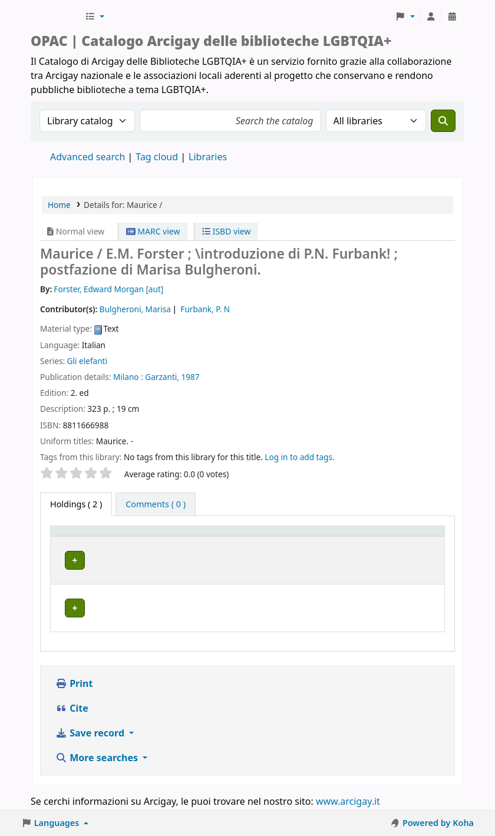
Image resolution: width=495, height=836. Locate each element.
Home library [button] (141, 547)
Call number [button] (312, 547)
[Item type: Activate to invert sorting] (80, 542)
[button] (94, 16)
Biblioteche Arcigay (56, 16)
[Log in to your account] (431, 16)
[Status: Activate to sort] (407, 542)
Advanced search (87, 156)
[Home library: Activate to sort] (194, 542)
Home (59, 204)
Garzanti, (162, 376)
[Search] (443, 121)
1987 (191, 376)
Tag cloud (157, 156)
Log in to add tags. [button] (299, 456)
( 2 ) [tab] (76, 504)
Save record (91, 734)
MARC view (153, 231)
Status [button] (390, 547)
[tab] (156, 504)
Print (74, 684)
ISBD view (226, 231)
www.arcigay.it (348, 802)
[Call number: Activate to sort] (326, 542)
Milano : (128, 376)
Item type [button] (65, 542)
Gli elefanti (87, 360)
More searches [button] (97, 758)
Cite (71, 709)
